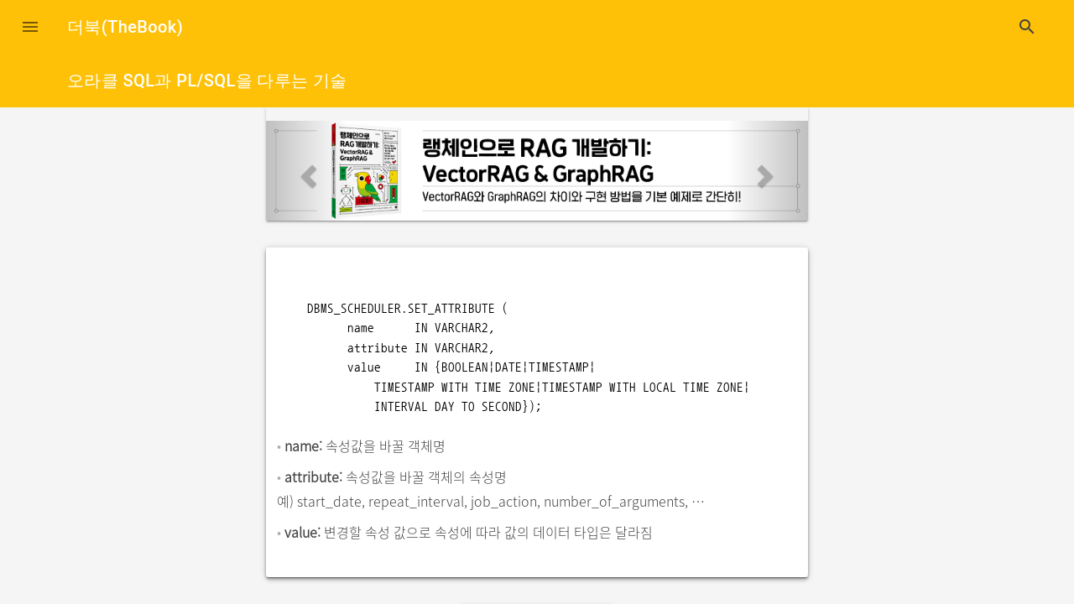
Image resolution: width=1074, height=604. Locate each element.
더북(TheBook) (125, 27)
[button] (30, 27)
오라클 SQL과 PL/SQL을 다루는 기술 (207, 80)
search (1027, 27)
